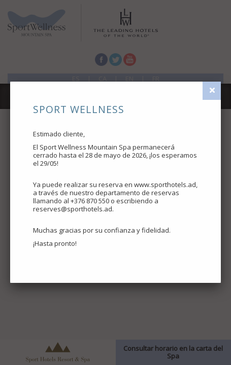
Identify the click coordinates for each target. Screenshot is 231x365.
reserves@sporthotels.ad (72, 208)
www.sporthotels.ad (165, 184)
